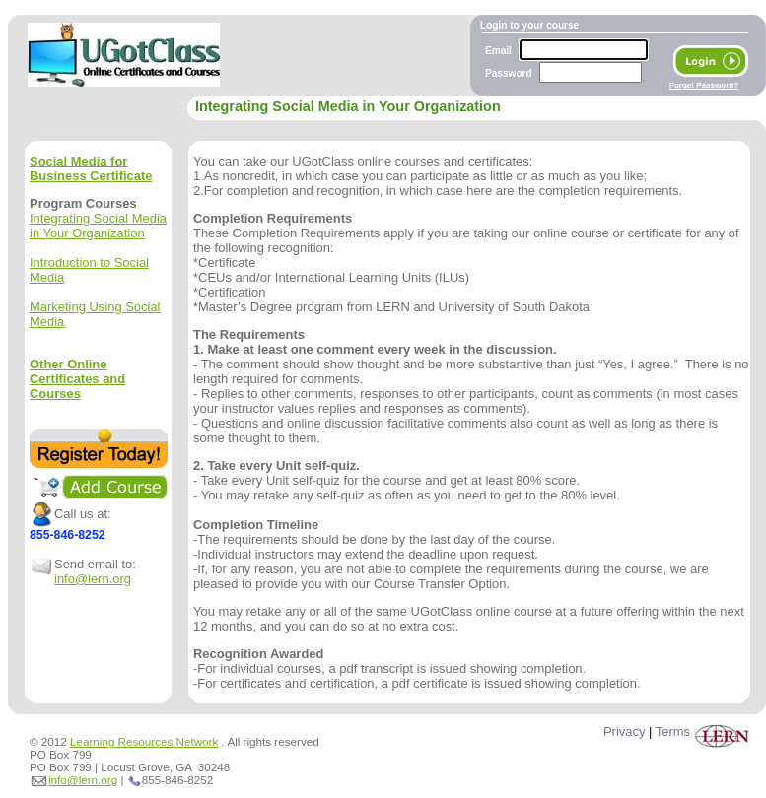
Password (508, 73)
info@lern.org (92, 578)
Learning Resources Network (144, 741)
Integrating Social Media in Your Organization (98, 225)
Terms (673, 731)
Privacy (624, 731)
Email (498, 50)
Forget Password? (703, 85)
